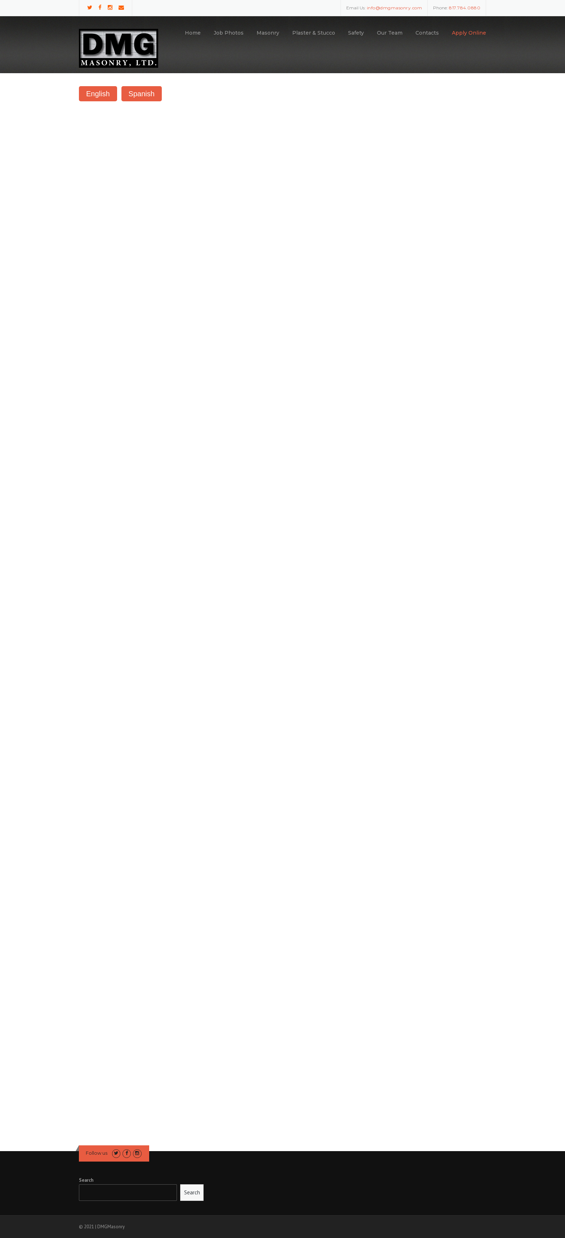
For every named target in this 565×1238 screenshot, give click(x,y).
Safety (356, 33)
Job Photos (229, 33)
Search (86, 1180)
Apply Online (469, 33)
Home (193, 33)
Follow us (96, 1153)
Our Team (389, 33)
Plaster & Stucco (313, 33)
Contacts (427, 33)
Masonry (268, 33)
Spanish (142, 94)
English (98, 94)
